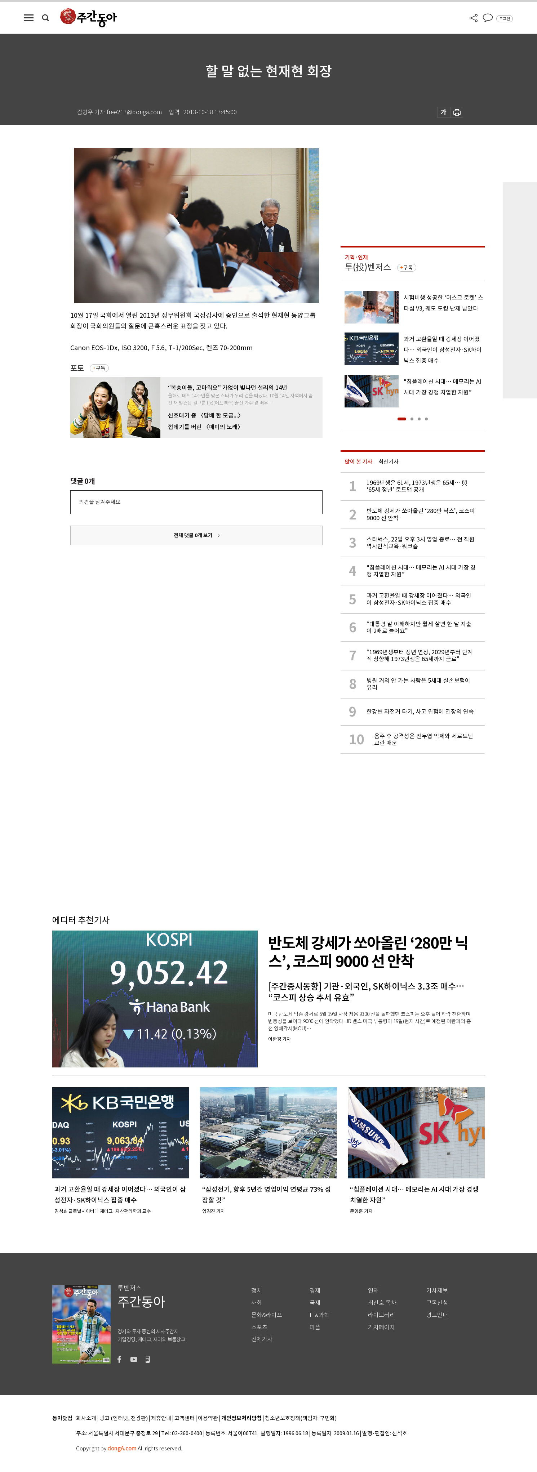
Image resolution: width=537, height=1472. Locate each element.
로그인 (504, 18)
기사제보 (437, 1290)
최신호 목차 (382, 1302)
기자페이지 (381, 1327)
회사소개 (86, 1418)
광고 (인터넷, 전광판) (123, 1418)
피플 (315, 1327)
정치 (256, 1290)
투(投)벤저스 (368, 267)
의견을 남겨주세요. (100, 502)
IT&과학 (319, 1315)
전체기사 (262, 1339)
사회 (256, 1302)
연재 (373, 1290)
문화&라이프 (266, 1315)
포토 (77, 368)
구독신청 (437, 1302)
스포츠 (259, 1327)
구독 (100, 368)
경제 (315, 1290)
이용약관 (208, 1418)
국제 (315, 1302)
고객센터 (184, 1418)
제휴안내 (161, 1418)
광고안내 (437, 1315)
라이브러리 (381, 1315)
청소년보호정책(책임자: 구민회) (301, 1418)
